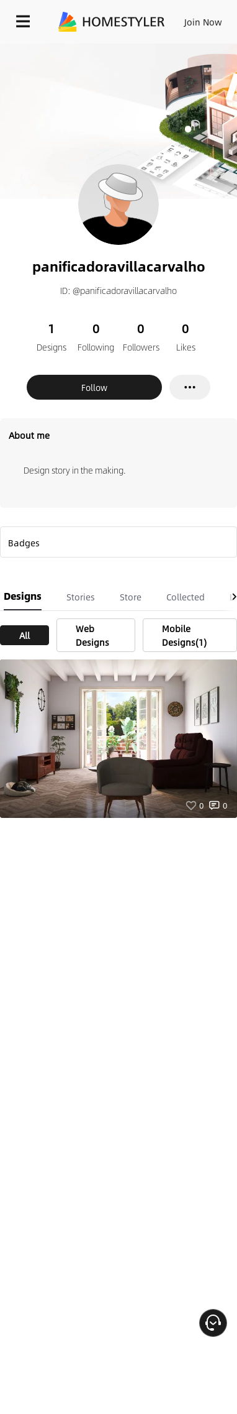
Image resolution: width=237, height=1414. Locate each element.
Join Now (203, 22)
